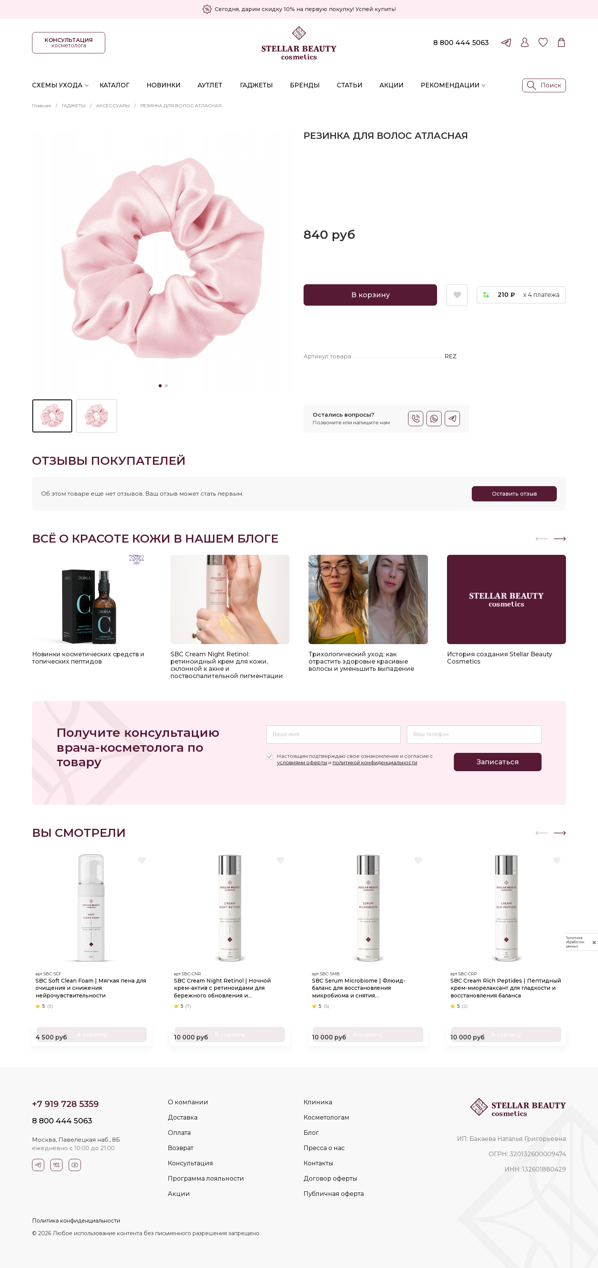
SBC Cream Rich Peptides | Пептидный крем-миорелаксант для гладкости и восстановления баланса (506, 985)
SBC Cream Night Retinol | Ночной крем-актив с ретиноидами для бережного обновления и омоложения (225, 986)
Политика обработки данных (573, 942)
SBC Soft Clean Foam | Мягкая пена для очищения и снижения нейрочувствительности (87, 985)
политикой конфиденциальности (375, 762)
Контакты (318, 1163)
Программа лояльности (206, 1178)
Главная (41, 105)
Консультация (190, 1163)
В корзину (370, 295)
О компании (188, 1102)
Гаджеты (256, 85)
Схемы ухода (57, 85)
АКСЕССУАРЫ (113, 105)
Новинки (163, 85)
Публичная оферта (334, 1193)
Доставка (183, 1117)
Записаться (498, 762)
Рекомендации (450, 85)
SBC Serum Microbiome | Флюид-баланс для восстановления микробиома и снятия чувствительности (361, 986)
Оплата (179, 1132)
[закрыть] (594, 942)
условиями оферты (302, 762)
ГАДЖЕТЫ (73, 105)
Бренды (305, 85)
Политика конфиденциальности (76, 1220)
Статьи (349, 85)
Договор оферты (330, 1178)
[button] (560, 539)
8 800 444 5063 (461, 43)
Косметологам (326, 1117)
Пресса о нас (324, 1148)
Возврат (180, 1148)
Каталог (114, 85)
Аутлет (210, 85)
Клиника (318, 1102)
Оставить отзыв (514, 493)
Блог (311, 1132)
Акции (391, 85)
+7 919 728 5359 (65, 1104)
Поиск (544, 85)
